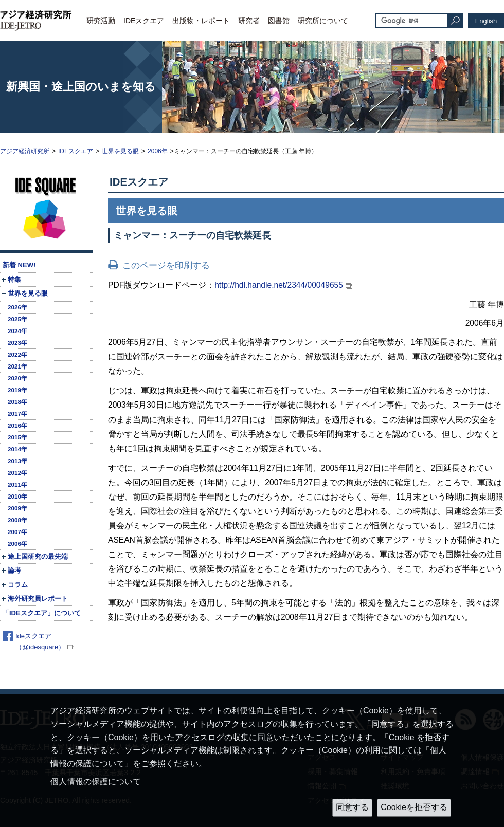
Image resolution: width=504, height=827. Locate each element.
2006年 (158, 151)
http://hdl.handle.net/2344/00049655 (278, 285)
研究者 (249, 20)
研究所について (323, 20)
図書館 (279, 20)
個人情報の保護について (95, 781)
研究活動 (100, 20)
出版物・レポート (201, 20)
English (486, 21)
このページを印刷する (166, 265)
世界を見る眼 (120, 151)
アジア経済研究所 (24, 151)
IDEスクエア (143, 20)
